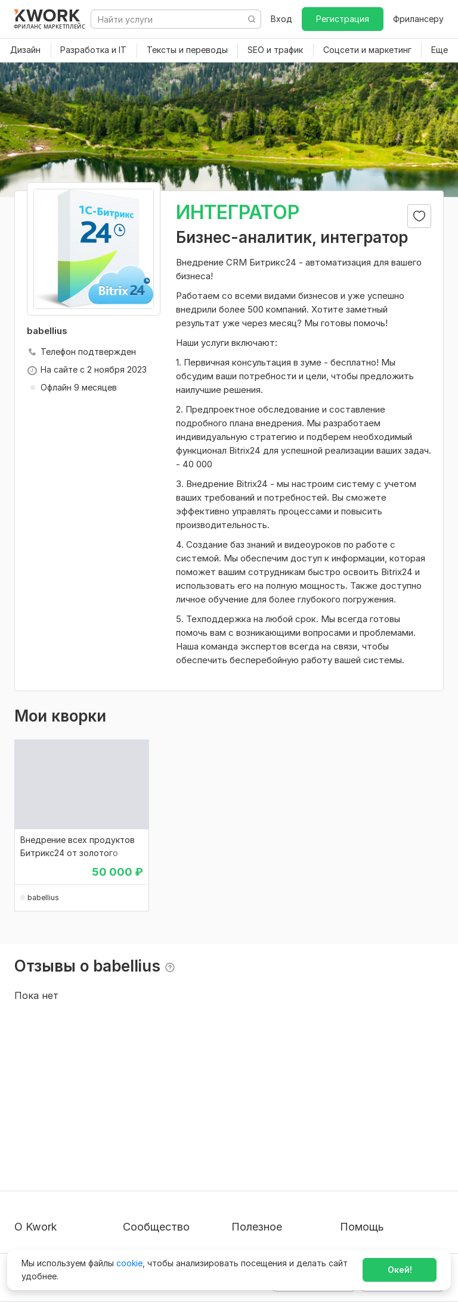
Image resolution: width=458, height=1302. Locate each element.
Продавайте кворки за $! (283, 1152)
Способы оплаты (49, 1185)
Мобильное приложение (281, 1228)
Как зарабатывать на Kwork (275, 1179)
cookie (129, 1263)
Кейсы (135, 1152)
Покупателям (258, 1109)
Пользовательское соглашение (53, 1136)
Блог (132, 1109)
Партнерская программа (174, 1130)
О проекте (35, 1109)
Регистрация (342, 19)
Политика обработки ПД (65, 1164)
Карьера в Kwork (48, 1206)
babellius (43, 897)
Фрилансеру (418, 19)
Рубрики (248, 1206)
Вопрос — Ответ (375, 1109)
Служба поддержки (381, 1130)
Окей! (400, 1269)
